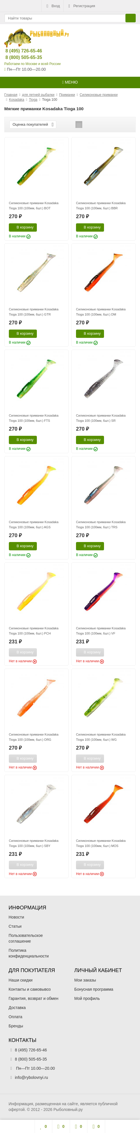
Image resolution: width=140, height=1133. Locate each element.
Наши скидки (21, 980)
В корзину (21, 227)
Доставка (17, 1007)
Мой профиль (87, 998)
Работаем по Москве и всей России (32, 64)
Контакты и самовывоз (30, 989)
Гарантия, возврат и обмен (33, 998)
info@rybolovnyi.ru (31, 1077)
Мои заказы (85, 980)
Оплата (15, 1016)
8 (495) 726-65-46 (19, 50)
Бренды (16, 1026)
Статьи (15, 926)
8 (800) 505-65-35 (19, 57)
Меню (70, 82)
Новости (16, 917)
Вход (52, 6)
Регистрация (81, 6)
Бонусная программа (93, 989)
